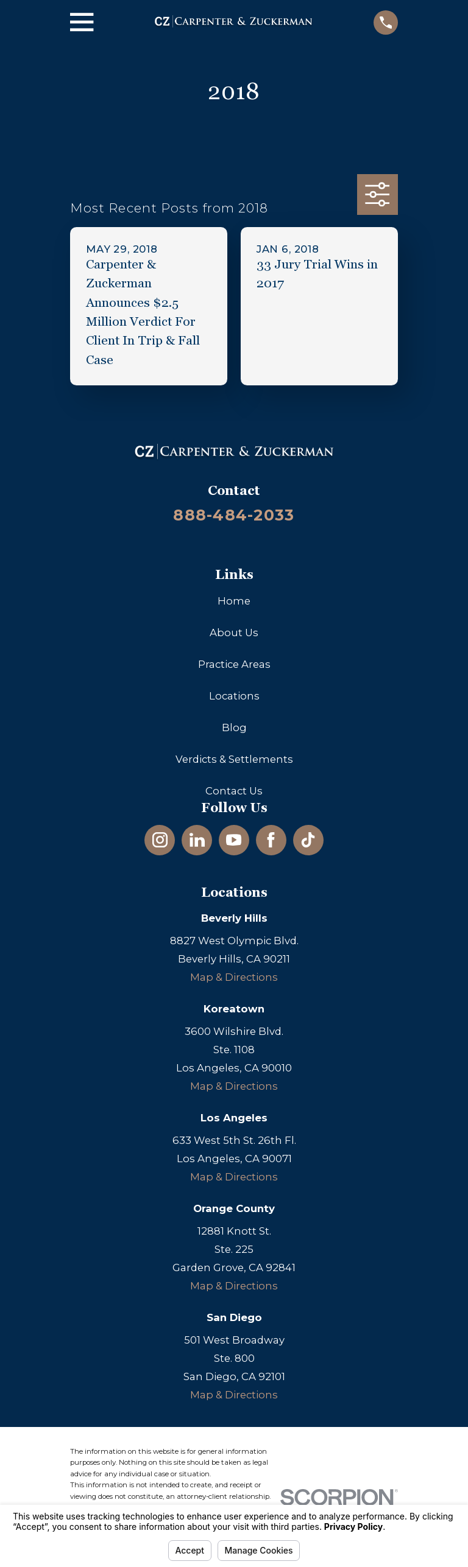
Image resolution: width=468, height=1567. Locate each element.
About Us (234, 632)
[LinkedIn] (197, 839)
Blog (234, 727)
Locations (234, 696)
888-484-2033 (233, 515)
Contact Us (234, 791)
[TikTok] (308, 839)
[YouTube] (233, 839)
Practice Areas (234, 664)
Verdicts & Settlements (234, 759)
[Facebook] (270, 839)
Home (234, 601)
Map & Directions (234, 977)
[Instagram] (160, 839)
